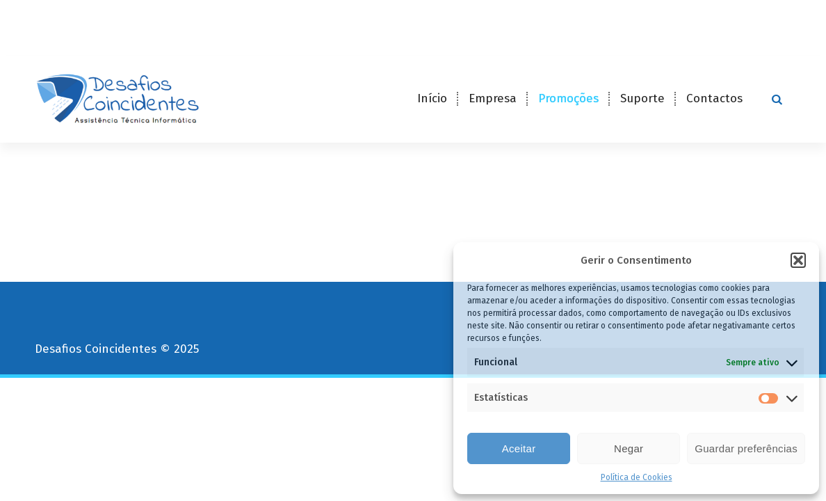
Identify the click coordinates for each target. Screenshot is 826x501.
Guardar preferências (746, 448)
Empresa (493, 98)
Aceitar (519, 448)
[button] (798, 260)
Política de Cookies (636, 477)
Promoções (568, 98)
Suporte (642, 98)
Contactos (714, 98)
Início (432, 98)
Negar (628, 448)
